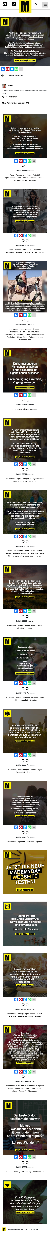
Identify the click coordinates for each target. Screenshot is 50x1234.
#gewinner (25, 553)
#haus (9, 551)
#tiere (33, 551)
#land (10, 250)
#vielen (38, 1016)
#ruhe (19, 178)
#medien (19, 252)
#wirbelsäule (10, 334)
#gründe (39, 842)
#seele (25, 178)
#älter (28, 175)
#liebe (27, 625)
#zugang (33, 409)
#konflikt (32, 180)
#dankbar (12, 1016)
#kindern (18, 250)
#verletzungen (15, 332)
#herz (12, 175)
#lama (14, 1091)
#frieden (32, 178)
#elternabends (38, 1172)
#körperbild (39, 252)
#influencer (29, 252)
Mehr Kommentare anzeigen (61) (15, 103)
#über (27, 551)
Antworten (13, 97)
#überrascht (32, 1091)
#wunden (36, 329)
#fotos (25, 250)
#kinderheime (13, 556)
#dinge (21, 1014)
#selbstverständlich (25, 1016)
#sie (18, 1086)
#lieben (39, 1014)
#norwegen (10, 252)
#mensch (31, 1086)
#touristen (35, 332)
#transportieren (25, 340)
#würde (16, 481)
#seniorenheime (37, 553)
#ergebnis (40, 1086)
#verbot (20, 334)
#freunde (34, 697)
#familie (26, 697)
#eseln (27, 334)
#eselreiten (11, 337)
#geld (19, 479)
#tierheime (24, 556)
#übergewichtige (37, 334)
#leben (26, 409)
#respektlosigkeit (20, 180)
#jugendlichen (35, 250)
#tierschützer (22, 337)
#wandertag (26, 1172)
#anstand (32, 481)
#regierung (13, 329)
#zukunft (22, 1091)
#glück (33, 625)
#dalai (10, 1088)
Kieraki (10, 86)
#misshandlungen (36, 337)
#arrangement (35, 556)
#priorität (36, 175)
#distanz (41, 178)
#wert (40, 625)
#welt (42, 697)
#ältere (8, 553)
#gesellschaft (38, 479)
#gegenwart (19, 1088)
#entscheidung (25, 329)
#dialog (17, 1172)
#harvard (30, 772)
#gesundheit (10, 178)
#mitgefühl (27, 479)
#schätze (33, 700)
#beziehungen (23, 770)
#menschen (20, 175)
